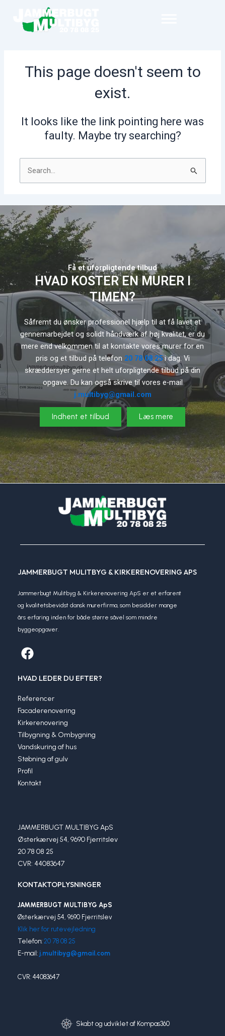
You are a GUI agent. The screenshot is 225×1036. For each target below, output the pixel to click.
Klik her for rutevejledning (57, 929)
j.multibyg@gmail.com (74, 953)
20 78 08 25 (60, 941)
